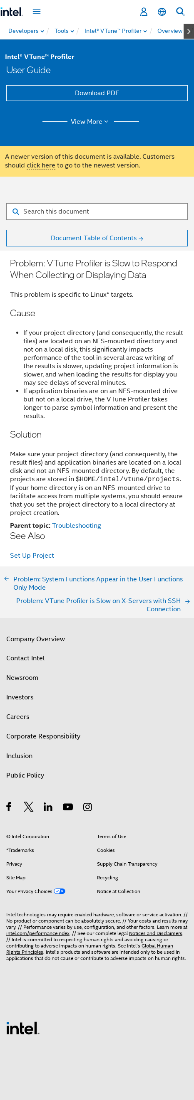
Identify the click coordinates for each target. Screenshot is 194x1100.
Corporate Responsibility (43, 736)
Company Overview (35, 639)
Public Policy (25, 775)
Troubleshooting (76, 526)
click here (41, 165)
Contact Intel (25, 658)
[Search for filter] (97, 211)
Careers (17, 717)
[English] (162, 11)
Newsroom (22, 678)
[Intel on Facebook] (9, 808)
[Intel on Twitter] (28, 808)
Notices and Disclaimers (155, 933)
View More (91, 122)
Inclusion (19, 756)
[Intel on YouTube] (68, 808)
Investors (19, 697)
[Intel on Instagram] (88, 808)
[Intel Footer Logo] (23, 1028)
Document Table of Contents (94, 238)
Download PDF (97, 93)
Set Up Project (32, 555)
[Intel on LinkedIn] (48, 808)
